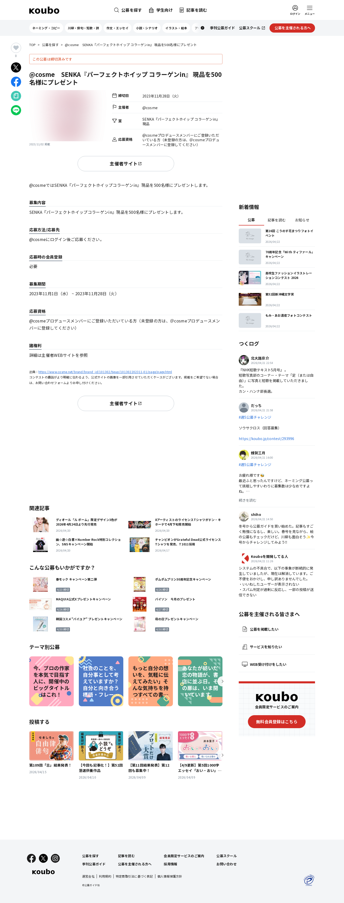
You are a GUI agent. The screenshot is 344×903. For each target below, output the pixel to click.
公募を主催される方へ (135, 864)
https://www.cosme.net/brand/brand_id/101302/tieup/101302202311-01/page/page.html (105, 372)
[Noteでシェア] (16, 96)
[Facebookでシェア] (16, 82)
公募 (251, 219)
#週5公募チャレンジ (255, 417)
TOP (32, 45)
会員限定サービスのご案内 (184, 855)
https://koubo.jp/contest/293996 (266, 438)
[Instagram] (55, 858)
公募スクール (226, 855)
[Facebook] (31, 858)
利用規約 (105, 876)
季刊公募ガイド (94, 864)
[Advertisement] (125, 456)
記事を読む (277, 219)
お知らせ (302, 219)
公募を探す (50, 45)
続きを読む (248, 500)
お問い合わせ (226, 864)
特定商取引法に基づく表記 (134, 876)
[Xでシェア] (16, 67)
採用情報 (170, 864)
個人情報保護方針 (169, 876)
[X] (43, 858)
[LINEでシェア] (16, 110)
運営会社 (88, 876)
